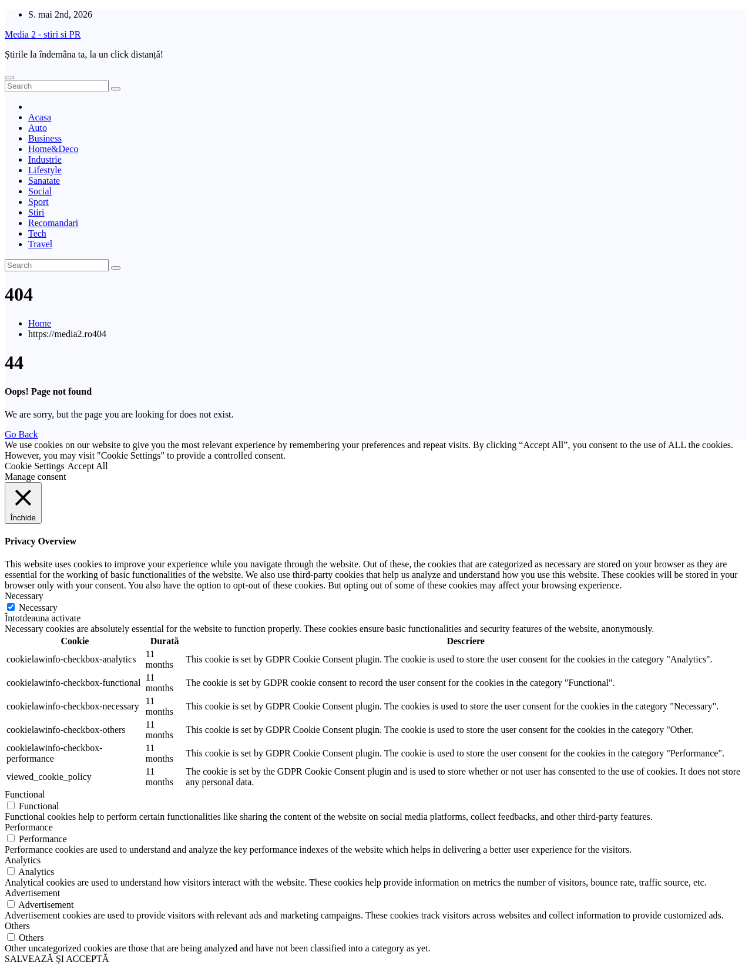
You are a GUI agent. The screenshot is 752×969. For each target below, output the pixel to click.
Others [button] (17, 926)
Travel (40, 244)
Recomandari (53, 223)
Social (40, 191)
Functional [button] (25, 794)
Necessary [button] (24, 596)
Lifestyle (45, 170)
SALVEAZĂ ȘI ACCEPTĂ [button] (57, 959)
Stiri (36, 212)
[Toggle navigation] (9, 77)
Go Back (21, 434)
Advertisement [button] (32, 893)
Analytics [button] (23, 860)
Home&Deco (53, 149)
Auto (37, 128)
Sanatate (44, 181)
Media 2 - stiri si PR (42, 34)
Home (39, 323)
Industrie (45, 159)
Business (45, 138)
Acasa (39, 117)
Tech (37, 233)
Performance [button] (29, 827)
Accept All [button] (88, 466)
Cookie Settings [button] (35, 466)
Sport (38, 202)
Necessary (38, 608)
